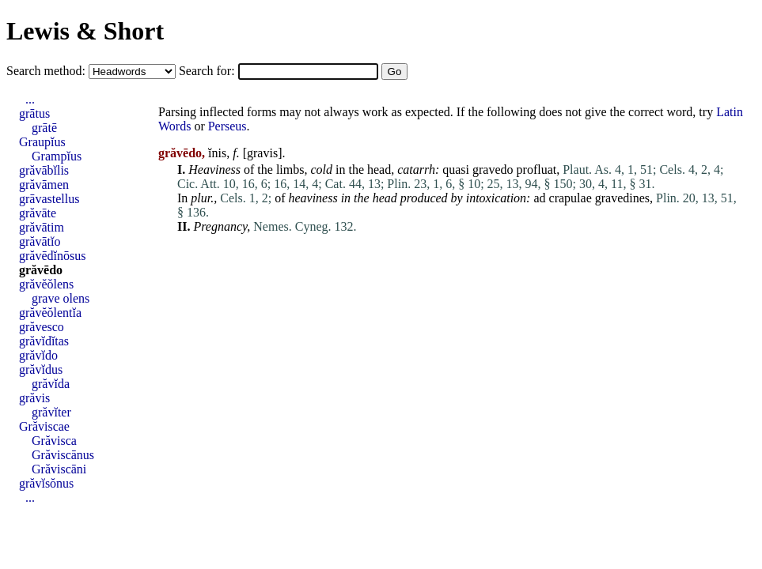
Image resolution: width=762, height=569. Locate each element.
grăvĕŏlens (46, 284)
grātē (44, 127)
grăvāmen (44, 184)
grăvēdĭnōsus (52, 255)
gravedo (493, 169)
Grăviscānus (63, 455)
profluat (537, 169)
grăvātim (41, 227)
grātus (34, 113)
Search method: (47, 70)
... (30, 99)
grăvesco (41, 326)
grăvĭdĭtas (44, 341)
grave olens (60, 298)
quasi (455, 169)
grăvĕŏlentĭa (50, 312)
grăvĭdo (38, 355)
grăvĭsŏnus (46, 483)
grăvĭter (51, 412)
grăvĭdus (41, 369)
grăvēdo (41, 270)
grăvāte (37, 213)
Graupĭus (42, 142)
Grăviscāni (59, 469)
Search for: (208, 70)
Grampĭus (57, 156)
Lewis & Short (85, 31)
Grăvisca (54, 440)
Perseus (227, 126)
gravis (262, 153)
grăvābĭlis (44, 170)
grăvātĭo (39, 241)
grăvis (34, 398)
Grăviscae (44, 426)
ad (539, 198)
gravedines (622, 198)
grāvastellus (49, 198)
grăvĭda (51, 383)
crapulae (570, 198)
